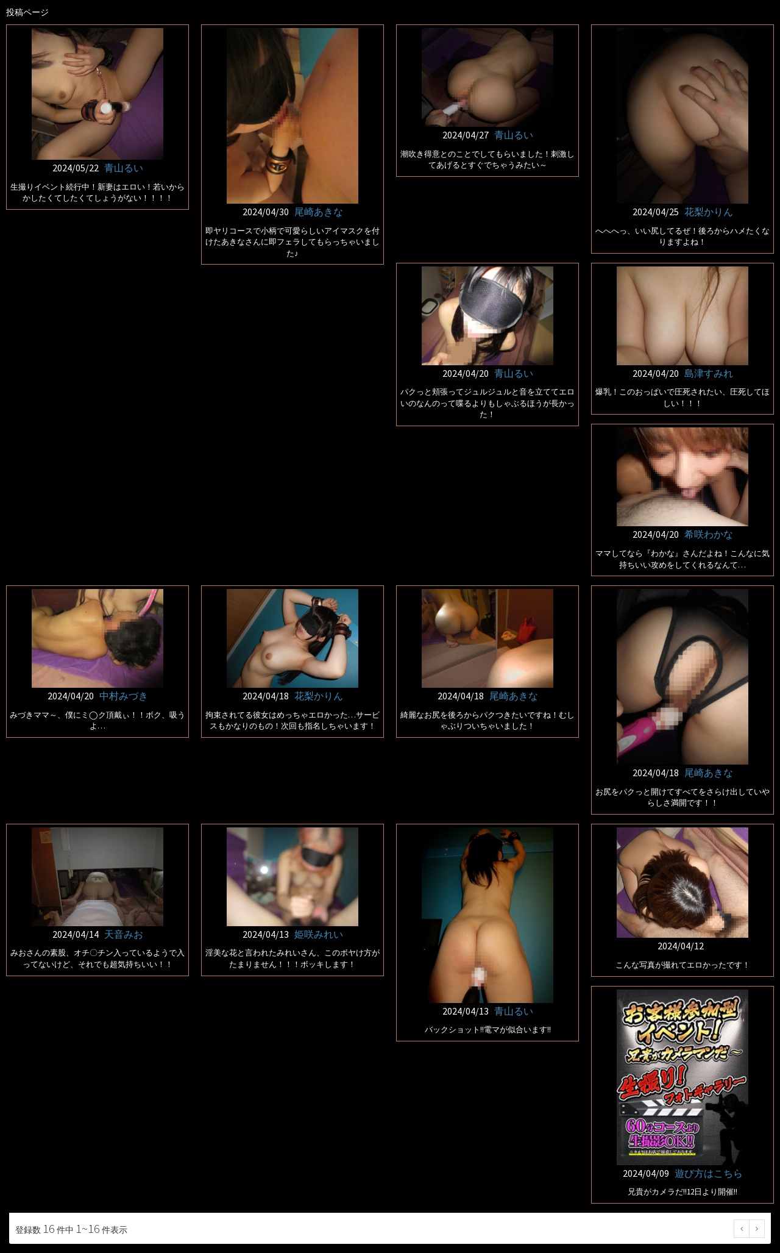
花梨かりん (708, 211)
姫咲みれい (318, 934)
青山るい (123, 168)
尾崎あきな (318, 211)
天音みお (123, 934)
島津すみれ (708, 373)
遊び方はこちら (709, 1173)
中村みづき (123, 696)
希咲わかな (708, 534)
